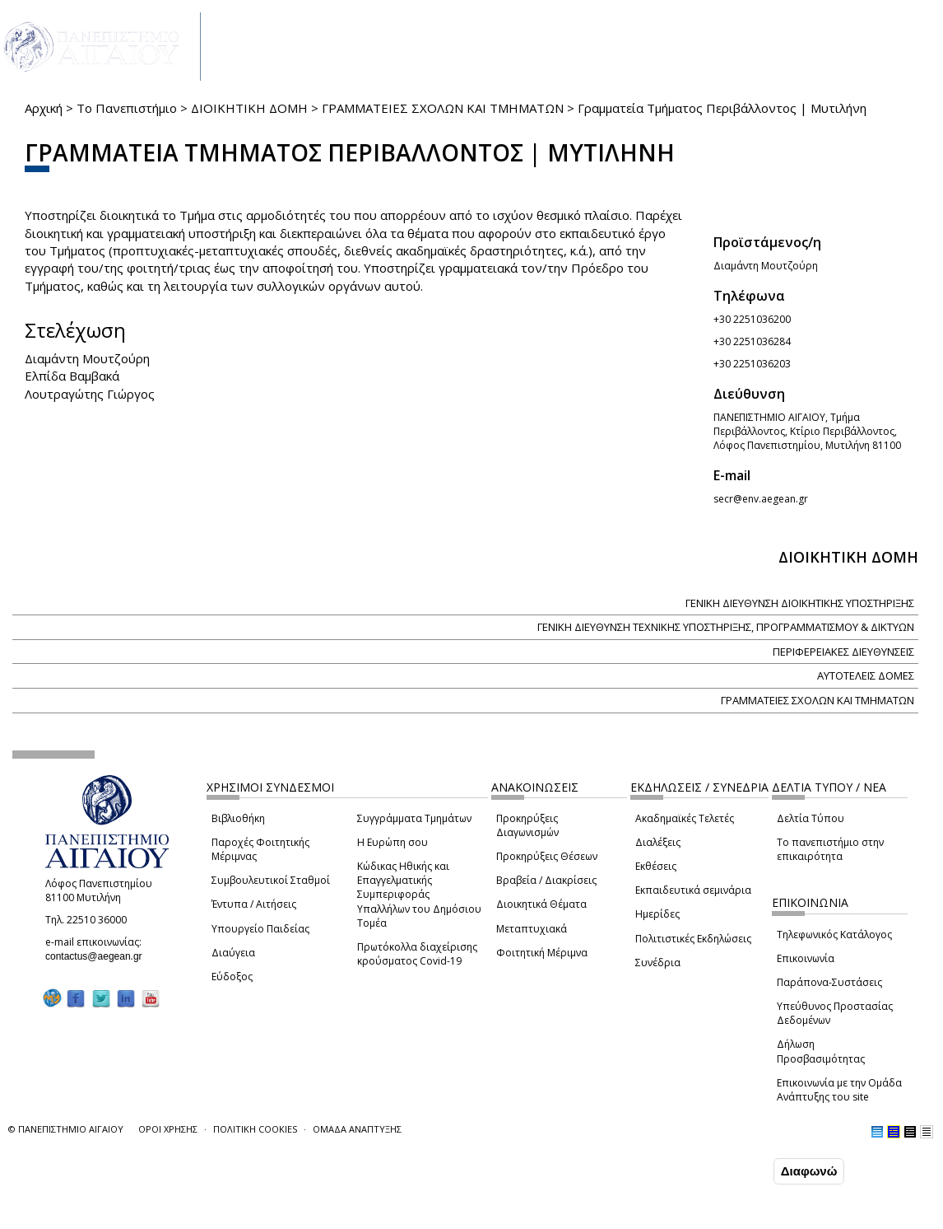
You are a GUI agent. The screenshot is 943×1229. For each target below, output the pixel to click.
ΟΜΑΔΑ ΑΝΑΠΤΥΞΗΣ (357, 1129)
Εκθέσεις (655, 866)
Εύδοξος (232, 977)
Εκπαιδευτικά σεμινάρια (693, 890)
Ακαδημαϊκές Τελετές (684, 818)
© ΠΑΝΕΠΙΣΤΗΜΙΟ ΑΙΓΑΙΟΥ (65, 1129)
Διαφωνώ (809, 1171)
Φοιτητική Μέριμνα (542, 953)
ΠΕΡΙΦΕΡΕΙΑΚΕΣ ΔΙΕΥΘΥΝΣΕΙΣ (843, 651)
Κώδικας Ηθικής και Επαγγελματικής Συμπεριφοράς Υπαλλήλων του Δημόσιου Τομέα (419, 894)
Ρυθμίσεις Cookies (153, 1215)
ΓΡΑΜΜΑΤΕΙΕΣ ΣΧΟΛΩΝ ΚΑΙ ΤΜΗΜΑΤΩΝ (443, 108)
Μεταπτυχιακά (531, 929)
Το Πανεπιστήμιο (127, 108)
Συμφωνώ (735, 1170)
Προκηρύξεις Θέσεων (546, 856)
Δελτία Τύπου (810, 818)
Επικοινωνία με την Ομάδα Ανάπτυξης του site (839, 1090)
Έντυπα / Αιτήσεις (253, 904)
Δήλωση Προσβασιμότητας (821, 1051)
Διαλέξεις (658, 842)
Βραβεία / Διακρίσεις (546, 880)
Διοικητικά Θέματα (541, 904)
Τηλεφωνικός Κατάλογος (834, 935)
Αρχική (44, 108)
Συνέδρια (658, 963)
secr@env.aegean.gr (765, 499)
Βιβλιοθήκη (238, 818)
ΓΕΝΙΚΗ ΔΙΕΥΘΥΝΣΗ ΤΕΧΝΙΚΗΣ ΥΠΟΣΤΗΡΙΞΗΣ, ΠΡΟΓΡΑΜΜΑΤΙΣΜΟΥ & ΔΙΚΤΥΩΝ (725, 626)
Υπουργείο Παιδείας (260, 929)
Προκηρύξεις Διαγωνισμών (527, 825)
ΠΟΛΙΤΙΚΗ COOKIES (255, 1129)
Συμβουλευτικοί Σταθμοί (270, 880)
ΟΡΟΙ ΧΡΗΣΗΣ (167, 1129)
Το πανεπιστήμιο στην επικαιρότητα (830, 849)
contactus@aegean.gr (98, 956)
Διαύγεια (233, 953)
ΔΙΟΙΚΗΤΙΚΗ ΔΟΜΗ (249, 108)
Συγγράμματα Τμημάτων (414, 818)
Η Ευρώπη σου (392, 842)
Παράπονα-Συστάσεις (829, 982)
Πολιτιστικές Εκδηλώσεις (693, 939)
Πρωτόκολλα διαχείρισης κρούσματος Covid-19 (417, 954)
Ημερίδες (657, 914)
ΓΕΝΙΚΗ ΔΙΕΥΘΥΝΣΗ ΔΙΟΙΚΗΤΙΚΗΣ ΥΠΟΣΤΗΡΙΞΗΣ (799, 603)
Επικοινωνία (805, 958)
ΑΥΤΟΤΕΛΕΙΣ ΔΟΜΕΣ (865, 675)
